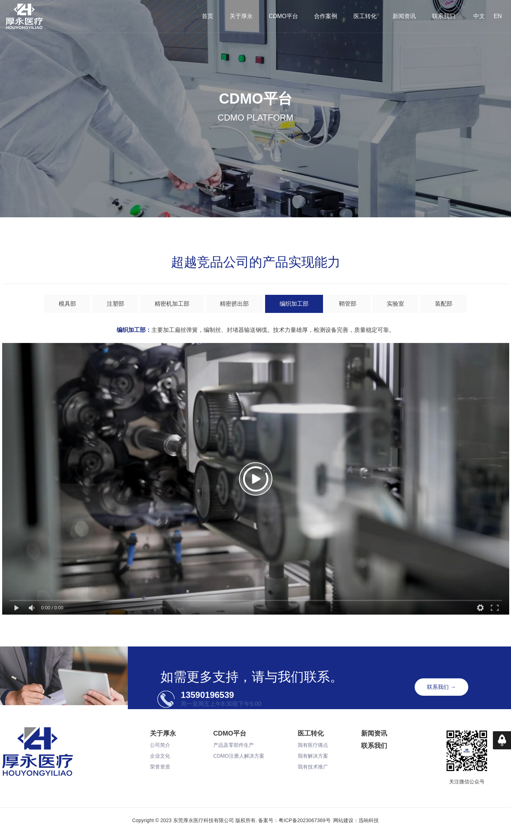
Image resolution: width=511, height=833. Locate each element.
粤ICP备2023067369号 (304, 820)
